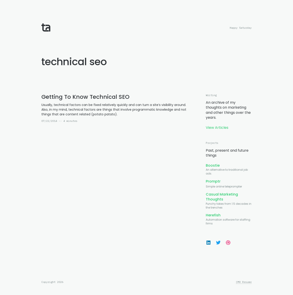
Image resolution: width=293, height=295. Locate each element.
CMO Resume (244, 282)
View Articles (217, 127)
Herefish (213, 215)
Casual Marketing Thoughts (222, 197)
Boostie (213, 165)
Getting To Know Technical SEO (85, 97)
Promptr (213, 181)
